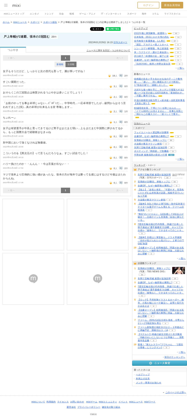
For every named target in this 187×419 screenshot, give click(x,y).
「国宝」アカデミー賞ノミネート (151, 44)
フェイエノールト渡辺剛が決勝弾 (151, 132)
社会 (61, 13)
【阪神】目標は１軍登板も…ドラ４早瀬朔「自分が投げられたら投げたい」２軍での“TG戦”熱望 (161, 240)
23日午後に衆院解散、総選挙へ (150, 33)
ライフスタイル (172, 13)
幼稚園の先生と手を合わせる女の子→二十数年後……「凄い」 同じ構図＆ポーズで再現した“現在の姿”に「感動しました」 (158, 82)
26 (171, 148)
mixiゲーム (92, 401)
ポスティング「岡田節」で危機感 (151, 151)
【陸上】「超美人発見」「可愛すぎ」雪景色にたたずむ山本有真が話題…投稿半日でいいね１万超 (161, 192)
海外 (144, 13)
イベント (123, 401)
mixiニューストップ (14, 13)
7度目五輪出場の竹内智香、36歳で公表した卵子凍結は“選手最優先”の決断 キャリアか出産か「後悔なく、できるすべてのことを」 (161, 227)
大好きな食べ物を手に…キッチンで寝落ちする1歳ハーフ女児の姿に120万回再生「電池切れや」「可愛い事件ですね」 (159, 92)
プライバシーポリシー (88, 407)
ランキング (139, 165)
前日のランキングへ (174, 357)
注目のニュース (142, 123)
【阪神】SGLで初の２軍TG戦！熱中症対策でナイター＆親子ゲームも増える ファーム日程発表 (161, 207)
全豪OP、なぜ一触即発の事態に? (151, 60)
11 (178, 37)
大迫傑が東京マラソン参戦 (148, 144)
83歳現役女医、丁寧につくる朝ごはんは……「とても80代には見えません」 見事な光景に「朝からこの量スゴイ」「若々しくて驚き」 (158, 111)
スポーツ (131, 13)
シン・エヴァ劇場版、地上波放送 (151, 48)
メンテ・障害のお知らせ (148, 382)
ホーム (6, 22)
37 (175, 41)
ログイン (148, 5)
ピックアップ (141, 28)
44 (176, 33)
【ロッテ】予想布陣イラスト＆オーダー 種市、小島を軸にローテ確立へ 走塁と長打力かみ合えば (161, 302)
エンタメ (34, 13)
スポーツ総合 (50, 22)
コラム (155, 13)
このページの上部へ (175, 392)
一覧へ (180, 68)
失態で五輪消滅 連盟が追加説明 (150, 147)
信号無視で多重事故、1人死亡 (149, 41)
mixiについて (38, 401)
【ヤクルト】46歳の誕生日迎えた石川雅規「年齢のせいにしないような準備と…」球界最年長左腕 (161, 337)
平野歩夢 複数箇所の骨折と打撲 (150, 155)
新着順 (60, 64)
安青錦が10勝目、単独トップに (150, 140)
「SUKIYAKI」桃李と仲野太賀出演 (152, 64)
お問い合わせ (77, 401)
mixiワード (150, 401)
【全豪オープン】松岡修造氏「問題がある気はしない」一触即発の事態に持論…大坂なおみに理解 (161, 250)
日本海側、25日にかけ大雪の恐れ (151, 37)
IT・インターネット (111, 13)
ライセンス (63, 401)
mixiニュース (20, 22)
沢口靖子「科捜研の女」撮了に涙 (151, 56)
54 (171, 155)
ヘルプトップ (143, 374)
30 (171, 140)
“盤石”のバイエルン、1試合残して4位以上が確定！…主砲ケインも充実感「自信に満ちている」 (161, 217)
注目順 (71, 64)
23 (178, 49)
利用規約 (51, 401)
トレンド (49, 13)
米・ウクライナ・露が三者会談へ (151, 52)
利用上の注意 (143, 378)
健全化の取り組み (111, 407)
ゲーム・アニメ (87, 13)
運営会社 (71, 407)
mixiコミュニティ (108, 401)
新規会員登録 (172, 5)
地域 (71, 13)
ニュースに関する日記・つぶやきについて (108, 50)
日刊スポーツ (120, 42)
